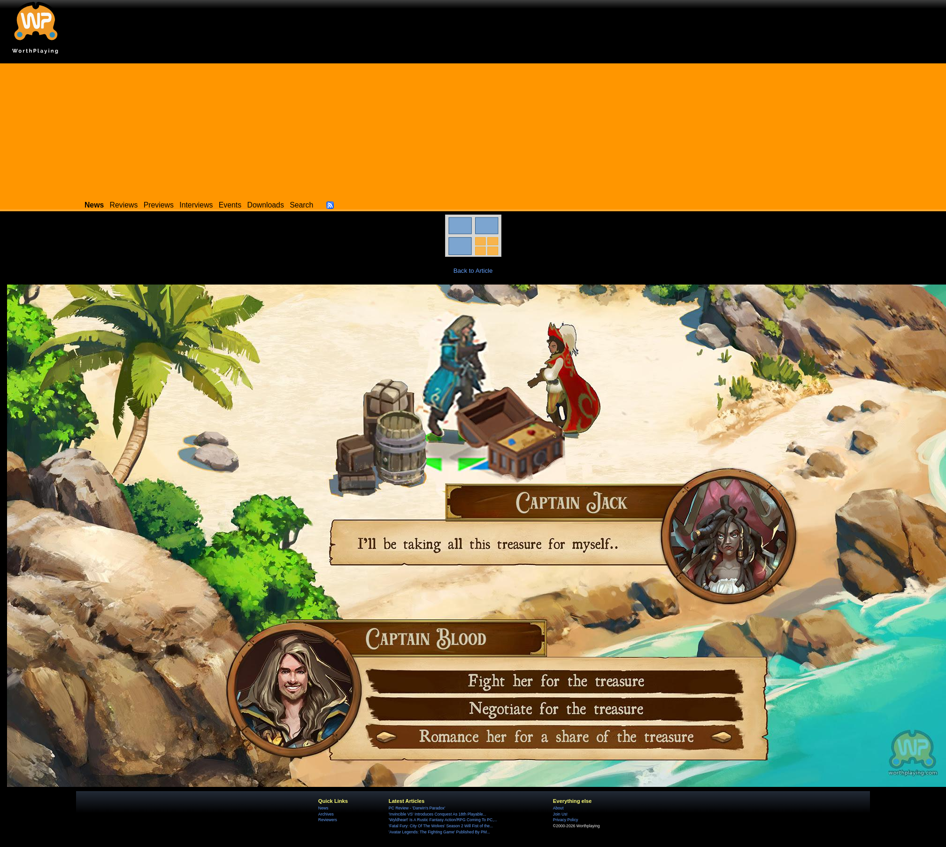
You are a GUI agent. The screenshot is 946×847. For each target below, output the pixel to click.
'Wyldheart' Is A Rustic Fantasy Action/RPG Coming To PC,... (443, 819)
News (323, 808)
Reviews (124, 205)
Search (301, 205)
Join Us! (560, 814)
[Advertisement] (473, 129)
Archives (326, 814)
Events (230, 205)
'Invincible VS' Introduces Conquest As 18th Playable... (437, 814)
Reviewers (327, 819)
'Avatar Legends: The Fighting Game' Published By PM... (439, 832)
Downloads (265, 205)
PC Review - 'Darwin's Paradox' (417, 808)
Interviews (196, 205)
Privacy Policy (565, 819)
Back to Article (473, 270)
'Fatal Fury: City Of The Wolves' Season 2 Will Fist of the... (441, 826)
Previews (159, 205)
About (558, 808)
